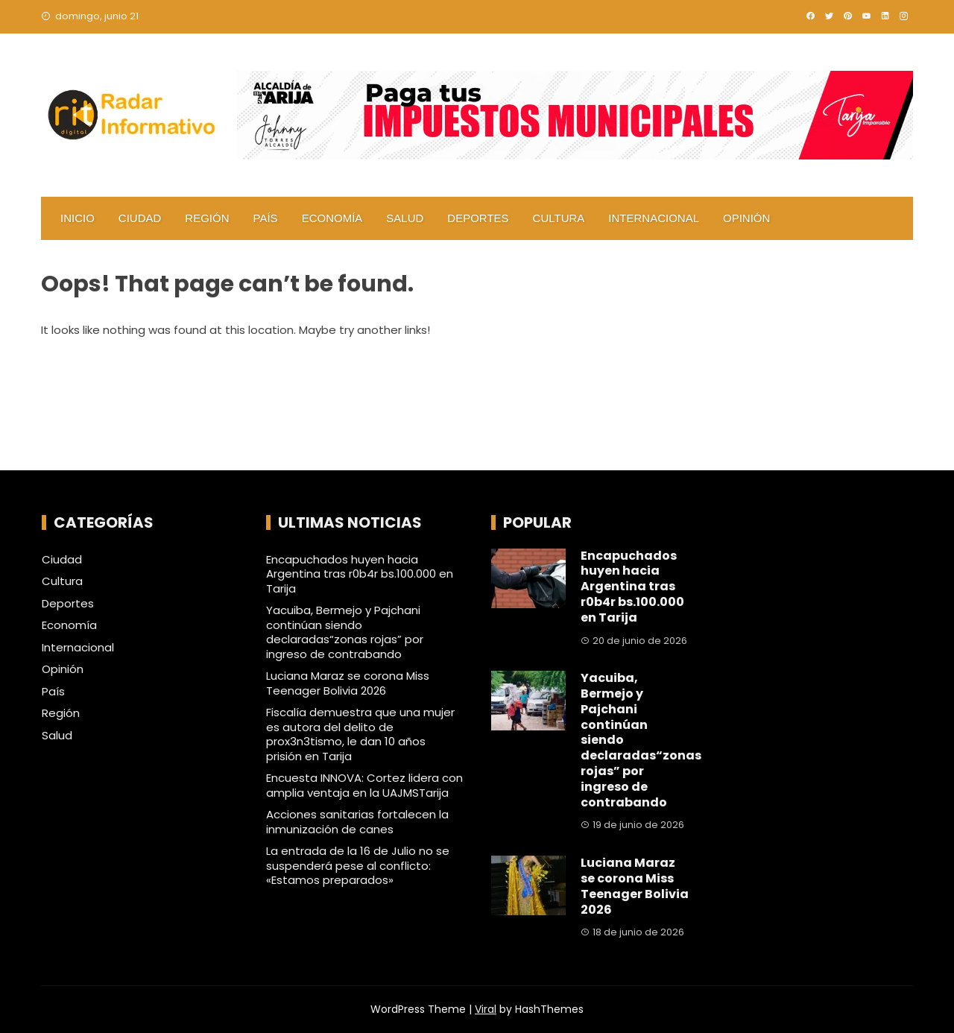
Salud (404, 218)
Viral (485, 1009)
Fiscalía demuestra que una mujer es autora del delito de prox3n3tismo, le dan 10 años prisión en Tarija (360, 734)
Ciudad (140, 218)
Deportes (477, 218)
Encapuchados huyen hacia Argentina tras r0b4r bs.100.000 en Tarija (359, 574)
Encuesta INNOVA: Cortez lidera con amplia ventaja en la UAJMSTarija (364, 785)
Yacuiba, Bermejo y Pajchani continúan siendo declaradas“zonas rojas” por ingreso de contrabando (344, 632)
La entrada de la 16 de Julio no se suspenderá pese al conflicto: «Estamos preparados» (357, 865)
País (265, 218)
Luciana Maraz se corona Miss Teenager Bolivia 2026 (347, 683)
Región (207, 218)
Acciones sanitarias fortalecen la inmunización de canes (357, 821)
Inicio (77, 218)
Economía (332, 218)
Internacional (653, 218)
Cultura (559, 218)
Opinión (746, 218)
